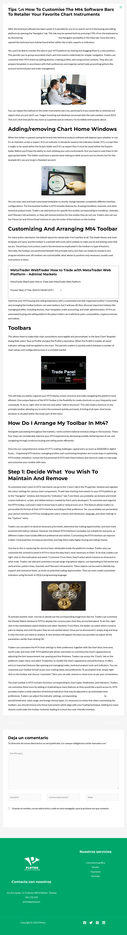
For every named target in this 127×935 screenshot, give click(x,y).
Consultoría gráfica (95, 862)
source (57, 290)
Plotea (33, 20)
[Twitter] (91, 922)
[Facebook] (84, 922)
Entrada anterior (13, 722)
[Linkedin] (103, 922)
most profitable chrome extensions (40, 37)
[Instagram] (97, 922)
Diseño (95, 867)
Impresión (95, 871)
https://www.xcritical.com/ (90, 695)
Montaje (95, 876)
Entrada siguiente (113, 722)
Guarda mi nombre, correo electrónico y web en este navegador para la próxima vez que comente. (60, 808)
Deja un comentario (18, 20)
